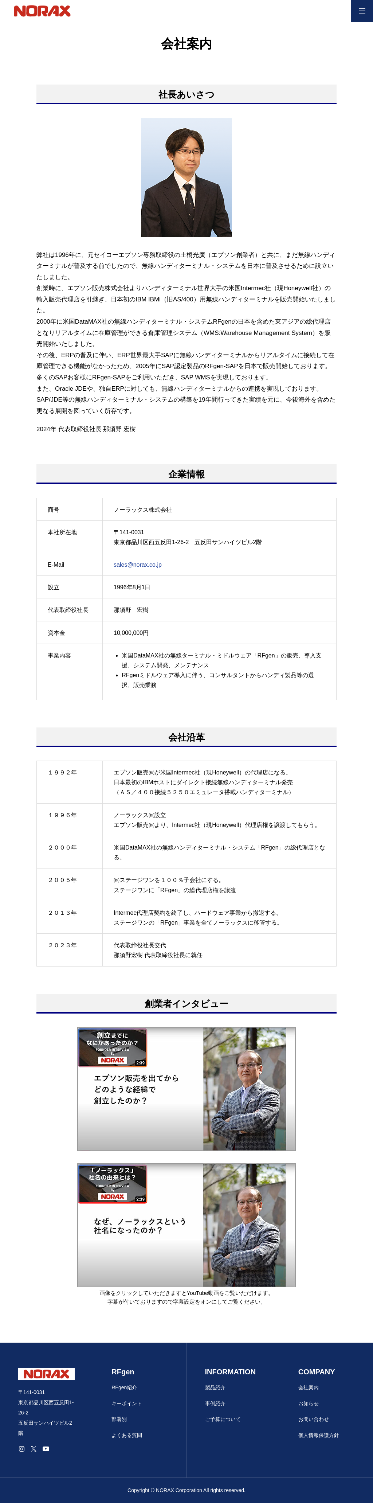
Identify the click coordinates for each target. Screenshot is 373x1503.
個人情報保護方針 (318, 1435)
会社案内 (308, 1387)
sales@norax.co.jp (138, 565)
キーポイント (126, 1403)
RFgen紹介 (124, 1387)
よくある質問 (126, 1435)
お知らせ (308, 1403)
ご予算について (223, 1419)
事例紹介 (215, 1403)
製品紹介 (215, 1387)
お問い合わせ (313, 1419)
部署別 (119, 1419)
